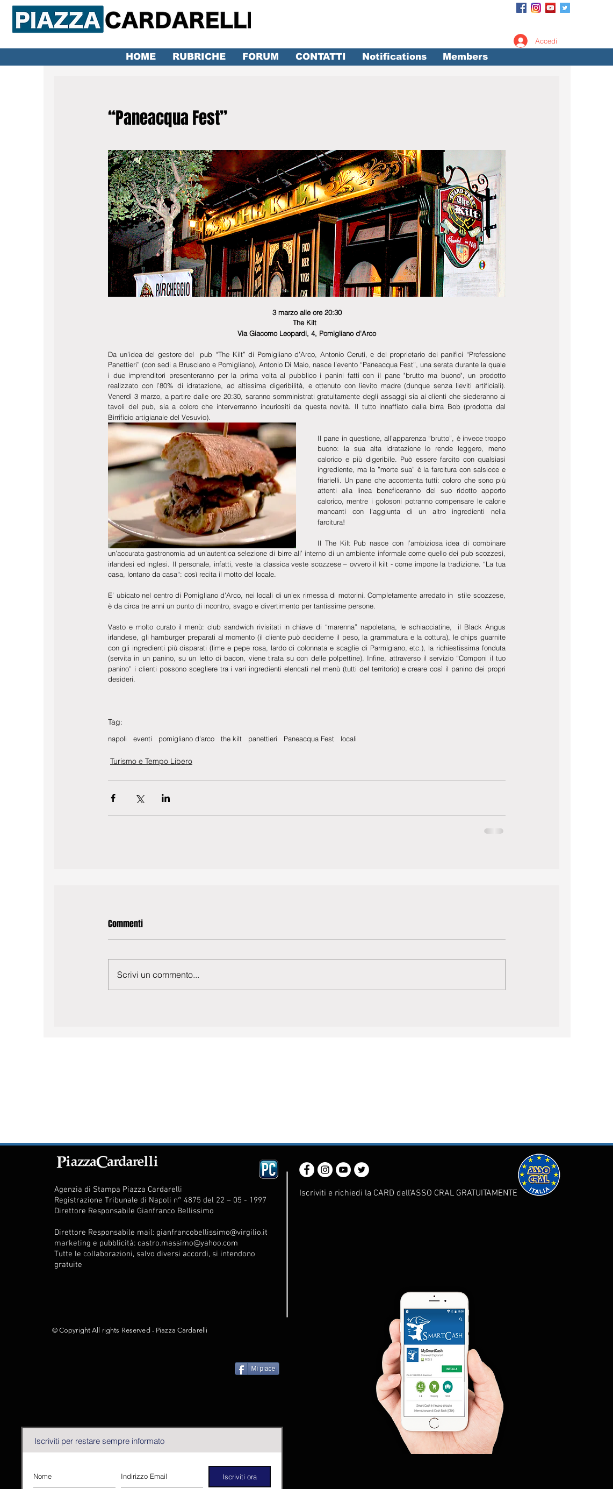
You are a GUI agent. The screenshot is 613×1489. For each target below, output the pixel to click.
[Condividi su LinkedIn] (166, 798)
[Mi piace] (257, 1368)
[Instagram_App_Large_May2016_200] (536, 8)
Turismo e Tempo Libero (151, 761)
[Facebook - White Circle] (306, 1169)
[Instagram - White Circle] (325, 1169)
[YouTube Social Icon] (550, 8)
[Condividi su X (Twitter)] (139, 798)
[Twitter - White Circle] (361, 1169)
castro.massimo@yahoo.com (188, 1243)
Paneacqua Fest (309, 738)
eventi (142, 738)
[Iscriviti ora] (239, 1476)
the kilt (231, 738)
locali (349, 738)
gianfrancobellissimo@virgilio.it (212, 1232)
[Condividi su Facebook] (113, 798)
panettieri (262, 738)
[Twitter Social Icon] (565, 8)
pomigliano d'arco (186, 738)
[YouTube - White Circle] (343, 1169)
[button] (199, 57)
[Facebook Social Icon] (521, 8)
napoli (117, 738)
